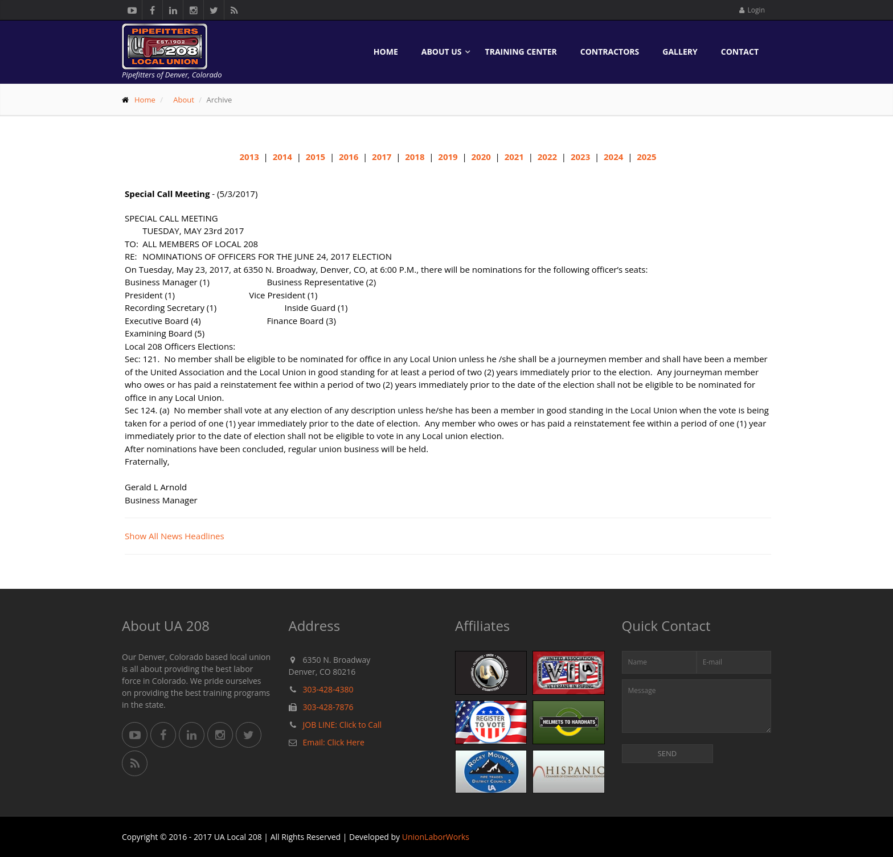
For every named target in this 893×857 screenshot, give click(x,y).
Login (752, 10)
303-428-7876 (328, 707)
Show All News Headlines (174, 536)
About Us (441, 51)
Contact (740, 51)
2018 (414, 156)
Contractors (610, 51)
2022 (547, 156)
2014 (282, 156)
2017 (381, 156)
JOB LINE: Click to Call (342, 724)
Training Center (521, 51)
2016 (348, 156)
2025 (646, 156)
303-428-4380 (328, 689)
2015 (315, 156)
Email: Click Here (333, 742)
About (183, 100)
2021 (514, 156)
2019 (447, 156)
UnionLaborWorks (435, 836)
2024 (613, 156)
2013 (249, 156)
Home (386, 51)
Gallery (679, 51)
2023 (580, 156)
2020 (480, 156)
